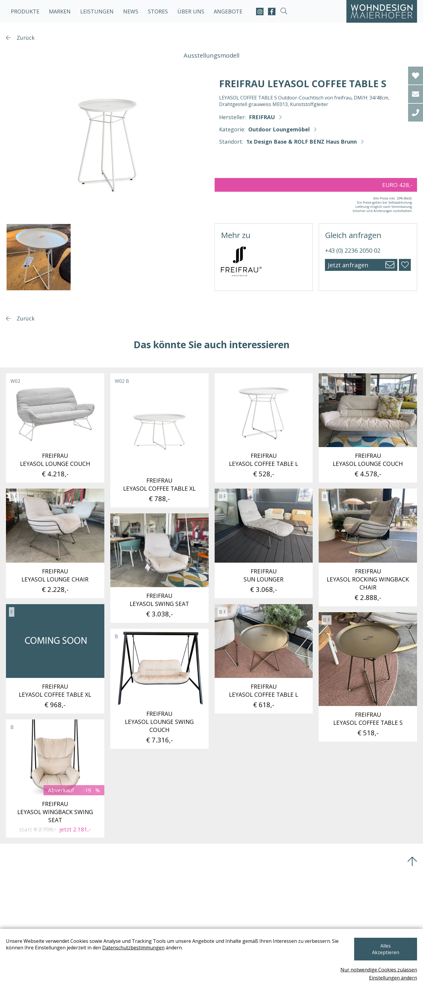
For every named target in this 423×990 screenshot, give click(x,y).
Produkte (25, 11)
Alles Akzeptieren (385, 952)
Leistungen (97, 11)
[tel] (415, 113)
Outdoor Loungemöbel (279, 129)
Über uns (190, 11)
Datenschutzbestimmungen (133, 954)
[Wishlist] (415, 76)
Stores (158, 11)
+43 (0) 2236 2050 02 (352, 250)
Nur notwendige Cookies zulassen (378, 969)
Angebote (228, 11)
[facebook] (271, 11)
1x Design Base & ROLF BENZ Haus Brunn (301, 141)
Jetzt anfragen (348, 265)
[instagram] (260, 11)
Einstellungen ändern (393, 977)
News (130, 11)
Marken (60, 11)
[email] (415, 94)
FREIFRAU (262, 117)
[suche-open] (283, 11)
